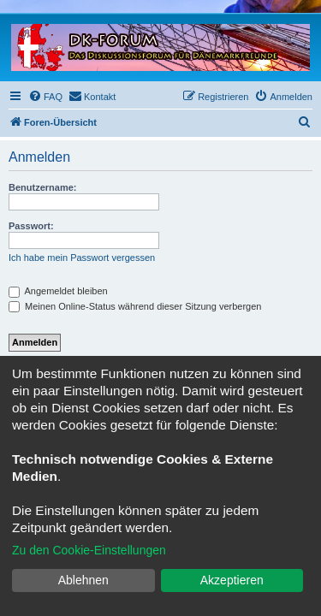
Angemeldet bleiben (58, 291)
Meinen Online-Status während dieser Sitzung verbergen (135, 306)
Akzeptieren (232, 580)
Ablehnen (83, 580)
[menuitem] (45, 96)
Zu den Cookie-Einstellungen (89, 550)
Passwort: (31, 226)
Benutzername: (42, 187)
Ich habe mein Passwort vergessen (82, 257)
